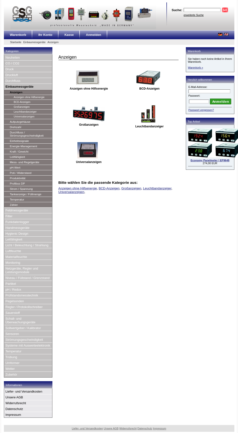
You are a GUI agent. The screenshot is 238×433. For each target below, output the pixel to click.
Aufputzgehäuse (20, 121)
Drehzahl (15, 127)
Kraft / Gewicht (19, 151)
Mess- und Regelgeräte (25, 162)
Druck (10, 69)
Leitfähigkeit (17, 156)
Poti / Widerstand (21, 172)
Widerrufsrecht (16, 403)
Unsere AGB (14, 397)
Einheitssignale (19, 140)
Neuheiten (13, 57)
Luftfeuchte (13, 251)
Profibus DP (17, 183)
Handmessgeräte (18, 228)
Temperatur (17, 199)
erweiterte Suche (194, 15)
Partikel (11, 284)
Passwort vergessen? (201, 109)
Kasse (69, 35)
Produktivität (17, 178)
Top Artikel (194, 121)
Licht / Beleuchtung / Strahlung (27, 245)
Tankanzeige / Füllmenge (25, 194)
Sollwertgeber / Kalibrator (23, 328)
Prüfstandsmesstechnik (22, 295)
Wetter (10, 369)
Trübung (11, 357)
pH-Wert (15, 167)
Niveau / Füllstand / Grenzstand (28, 278)
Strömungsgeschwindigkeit (24, 339)
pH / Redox (13, 289)
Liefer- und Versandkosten (24, 391)
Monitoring (13, 262)
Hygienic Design (17, 233)
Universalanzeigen (24, 116)
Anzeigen (53, 42)
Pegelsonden (15, 301)
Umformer (13, 363)
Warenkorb (18, 35)
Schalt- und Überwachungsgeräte (21, 320)
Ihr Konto (45, 35)
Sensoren (12, 334)
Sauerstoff (13, 313)
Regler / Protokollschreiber (24, 307)
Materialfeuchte (16, 257)
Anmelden (93, 35)
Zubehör (11, 374)
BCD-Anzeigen (22, 102)
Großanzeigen (22, 107)
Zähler (14, 204)
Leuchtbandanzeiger (25, 111)
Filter (9, 216)
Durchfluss (13, 81)
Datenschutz (14, 409)
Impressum (13, 415)
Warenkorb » (195, 67)
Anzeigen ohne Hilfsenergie (29, 97)
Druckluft (12, 75)
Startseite (15, 42)
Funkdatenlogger (17, 222)
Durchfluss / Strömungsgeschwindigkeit (27, 134)
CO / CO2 (12, 63)
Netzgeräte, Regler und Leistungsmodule (22, 270)
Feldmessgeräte (17, 210)
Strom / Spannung (21, 188)
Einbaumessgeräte (34, 42)
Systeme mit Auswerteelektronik (28, 345)
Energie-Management (23, 146)
